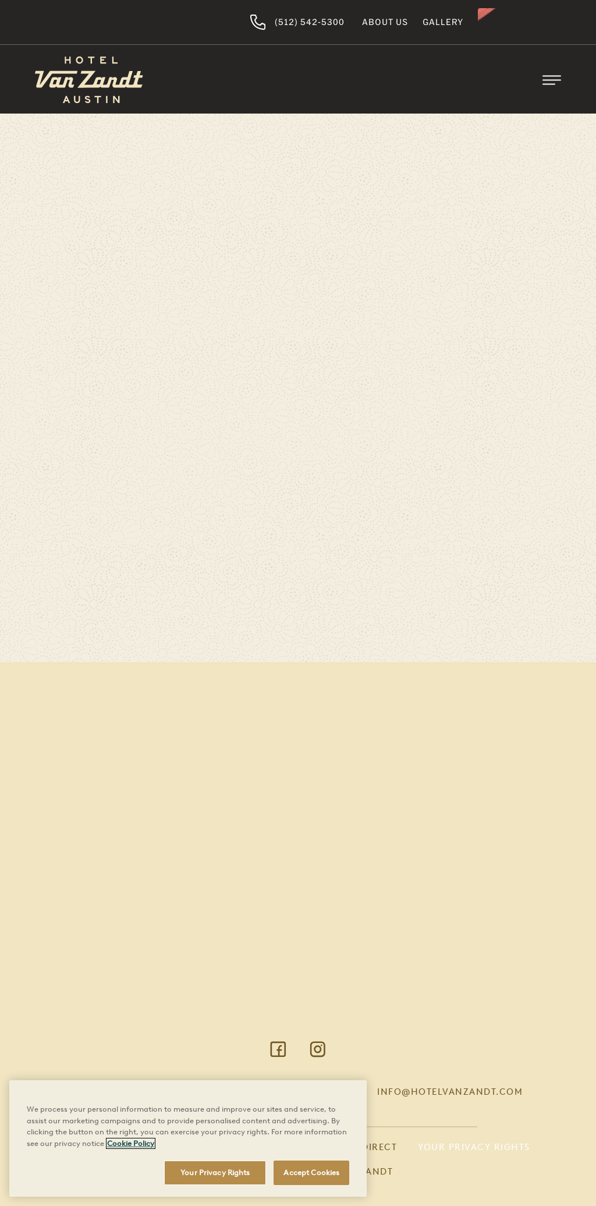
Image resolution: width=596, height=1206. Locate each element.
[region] (188, 1138)
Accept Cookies (311, 1172)
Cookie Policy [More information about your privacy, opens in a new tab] (130, 1143)
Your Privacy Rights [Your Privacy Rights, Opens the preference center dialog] (215, 1172)
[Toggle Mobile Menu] (551, 79)
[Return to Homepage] (89, 79)
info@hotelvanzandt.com (450, 1092)
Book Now (519, 21)
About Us (385, 22)
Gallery (443, 22)
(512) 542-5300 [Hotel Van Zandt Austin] (297, 22)
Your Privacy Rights (474, 1147)
